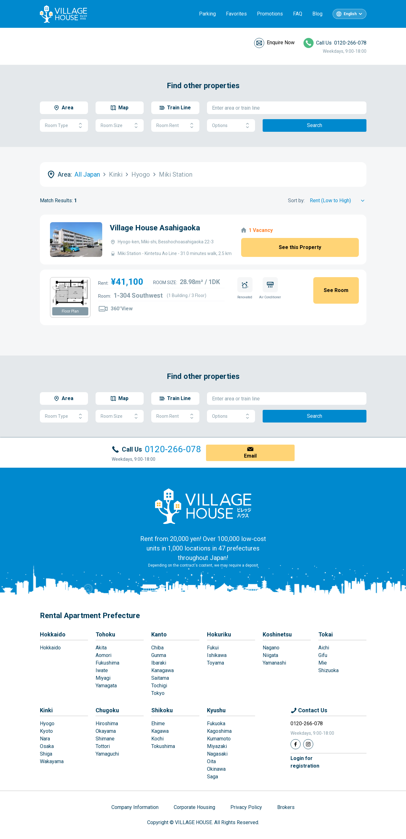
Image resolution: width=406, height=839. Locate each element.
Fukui (213, 648)
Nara (45, 739)
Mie (322, 663)
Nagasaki (217, 754)
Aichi (323, 648)
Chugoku (107, 710)
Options (231, 125)
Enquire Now (281, 43)
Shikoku (162, 710)
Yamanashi (274, 663)
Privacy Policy (246, 807)
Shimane (105, 739)
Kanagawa (162, 670)
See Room (336, 290)
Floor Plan (70, 311)
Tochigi (159, 686)
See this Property (300, 247)
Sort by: (296, 201)
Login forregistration (304, 762)
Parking (207, 14)
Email (250, 456)
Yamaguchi (107, 754)
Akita (101, 648)
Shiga (46, 754)
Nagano (271, 648)
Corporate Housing (194, 807)
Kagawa (160, 731)
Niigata (270, 655)
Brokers (286, 807)
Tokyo (158, 693)
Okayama (106, 731)
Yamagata (106, 686)
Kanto (159, 634)
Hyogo (47, 723)
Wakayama (52, 761)
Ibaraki (158, 663)
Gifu (322, 655)
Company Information (135, 807)
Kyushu (216, 710)
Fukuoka (216, 723)
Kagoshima (219, 731)
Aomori (103, 655)
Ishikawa (217, 655)
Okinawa (216, 769)
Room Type (64, 125)
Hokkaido (53, 634)
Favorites (236, 14)
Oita (211, 761)
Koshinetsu (277, 634)
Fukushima (107, 663)
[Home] (203, 506)
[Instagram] (308, 744)
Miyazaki (217, 746)
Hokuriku (219, 634)
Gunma (158, 655)
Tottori (103, 746)
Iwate (102, 670)
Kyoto (46, 731)
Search (314, 125)
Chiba (157, 648)
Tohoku (105, 634)
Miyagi (103, 678)
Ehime (158, 723)
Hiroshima (107, 723)
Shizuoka (328, 670)
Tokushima (163, 746)
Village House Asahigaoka (155, 227)
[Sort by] (338, 200)
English (350, 14)
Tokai (325, 634)
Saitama (160, 678)
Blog (317, 14)
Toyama (215, 663)
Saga (212, 777)
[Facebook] (295, 744)
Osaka (47, 746)
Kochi (157, 739)
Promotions (270, 14)
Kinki (46, 710)
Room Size (120, 125)
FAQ (297, 14)
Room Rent (175, 125)
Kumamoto (219, 739)
